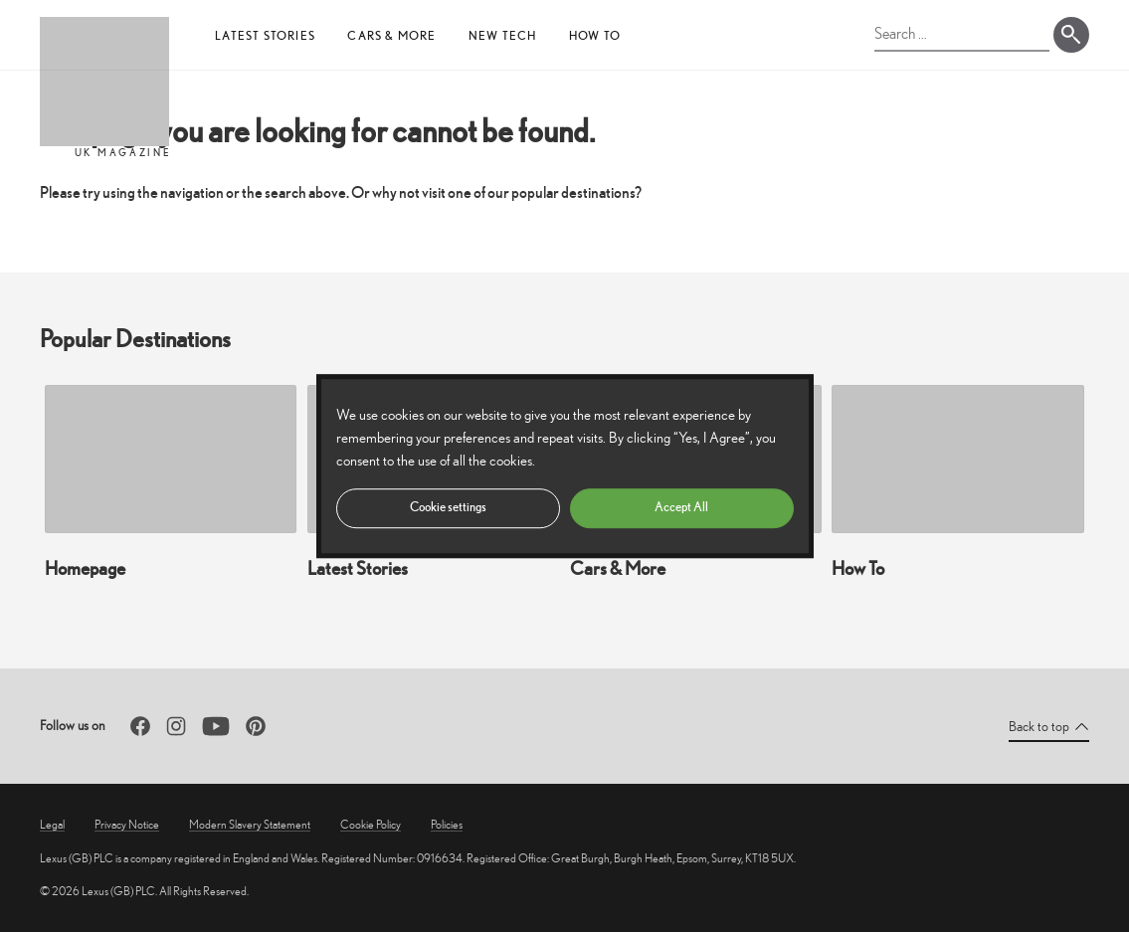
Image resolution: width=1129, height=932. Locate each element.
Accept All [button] (681, 506)
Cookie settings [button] (448, 506)
